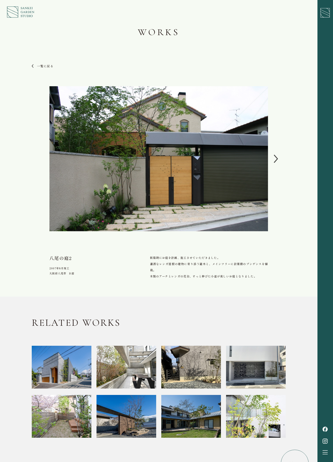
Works (159, 32)
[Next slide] (276, 159)
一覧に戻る (45, 66)
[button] (325, 452)
